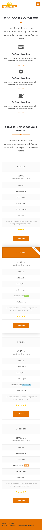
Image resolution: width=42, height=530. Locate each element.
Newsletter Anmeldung (26, 525)
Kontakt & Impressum (9, 525)
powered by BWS (8, 523)
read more (21, 65)
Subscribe (21, 238)
